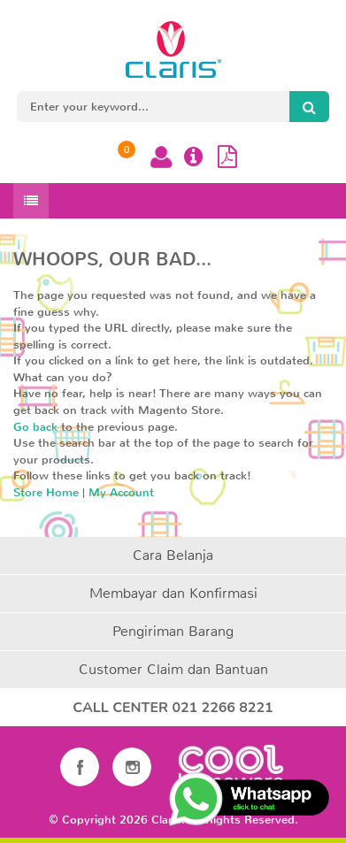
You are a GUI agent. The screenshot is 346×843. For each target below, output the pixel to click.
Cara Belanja (173, 555)
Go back (35, 426)
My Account (121, 492)
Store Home (46, 492)
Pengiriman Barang (173, 631)
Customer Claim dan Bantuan (173, 669)
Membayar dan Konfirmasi (173, 593)
